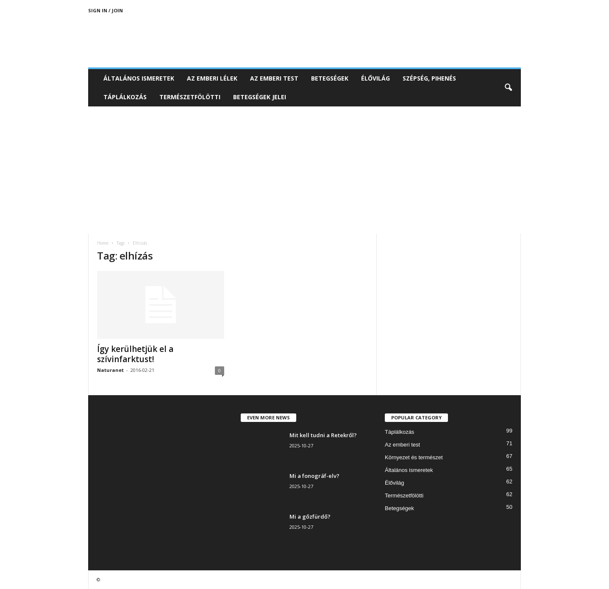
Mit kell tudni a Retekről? (323, 435)
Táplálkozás (125, 97)
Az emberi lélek (212, 78)
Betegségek (329, 78)
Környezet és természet (414, 457)
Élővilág (375, 78)
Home (102, 243)
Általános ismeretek (138, 78)
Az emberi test (274, 78)
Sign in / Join (105, 10)
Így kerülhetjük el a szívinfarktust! (135, 354)
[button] (508, 87)
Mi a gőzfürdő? (310, 516)
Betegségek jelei (259, 97)
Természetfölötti (189, 97)
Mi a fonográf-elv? (314, 476)
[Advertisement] (304, 170)
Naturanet (110, 370)
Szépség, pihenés (429, 78)
